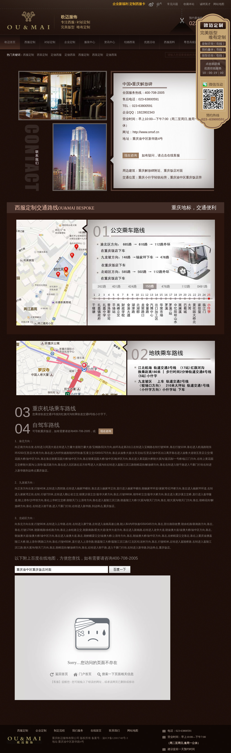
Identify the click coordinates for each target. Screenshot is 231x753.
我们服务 (77, 730)
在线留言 (96, 730)
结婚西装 (129, 42)
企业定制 (69, 42)
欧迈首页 (10, 42)
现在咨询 (130, 155)
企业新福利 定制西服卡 (129, 4)
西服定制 (29, 42)
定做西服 (56, 54)
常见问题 (172, 4)
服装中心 (89, 42)
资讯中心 (109, 42)
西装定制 (42, 54)
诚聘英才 (205, 4)
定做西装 (70, 54)
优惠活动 (149, 42)
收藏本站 (188, 4)
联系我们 (114, 730)
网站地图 (218, 4)
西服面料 (169, 42)
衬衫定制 (49, 42)
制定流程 (59, 730)
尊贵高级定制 (192, 42)
